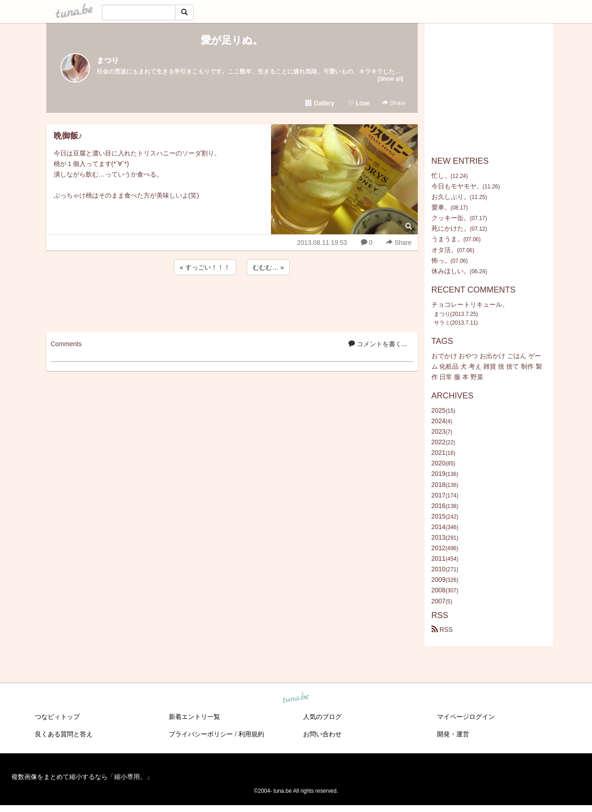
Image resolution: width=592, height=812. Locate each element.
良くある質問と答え (64, 734)
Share (393, 102)
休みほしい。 (451, 271)
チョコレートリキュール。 (470, 304)
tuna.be (296, 698)
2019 (439, 473)
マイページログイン (466, 716)
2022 (439, 442)
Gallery (319, 103)
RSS (442, 629)
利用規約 (251, 734)
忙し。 (441, 175)
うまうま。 (448, 239)
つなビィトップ (57, 716)
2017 (439, 495)
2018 (439, 484)
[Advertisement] (232, 301)
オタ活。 (444, 250)
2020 (439, 463)
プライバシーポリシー (201, 734)
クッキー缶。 (451, 217)
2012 (439, 548)
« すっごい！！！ (205, 267)
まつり (108, 60)
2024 (439, 421)
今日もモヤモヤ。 (457, 186)
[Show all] (390, 78)
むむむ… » (268, 267)
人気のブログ (322, 716)
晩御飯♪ (68, 135)
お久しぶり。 (451, 196)
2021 (439, 452)
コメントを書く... (378, 344)
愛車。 (441, 207)
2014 (439, 526)
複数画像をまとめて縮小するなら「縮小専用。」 (82, 776)
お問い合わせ (322, 734)
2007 (439, 601)
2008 (439, 590)
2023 (439, 431)
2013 (439, 537)
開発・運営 (453, 734)
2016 (439, 505)
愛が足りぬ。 (232, 40)
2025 (439, 410)
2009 (439, 579)
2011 (439, 558)
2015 (439, 516)
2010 (439, 569)
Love (359, 103)
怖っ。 (441, 260)
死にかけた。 (451, 228)
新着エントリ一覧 (194, 716)
